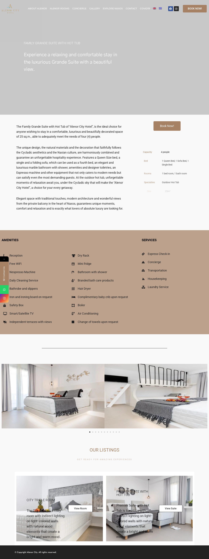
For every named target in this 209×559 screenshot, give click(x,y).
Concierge (79, 8)
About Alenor (37, 8)
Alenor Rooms (59, 8)
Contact (131, 8)
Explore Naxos (113, 8)
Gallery (94, 8)
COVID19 (145, 8)
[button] (89, 432)
